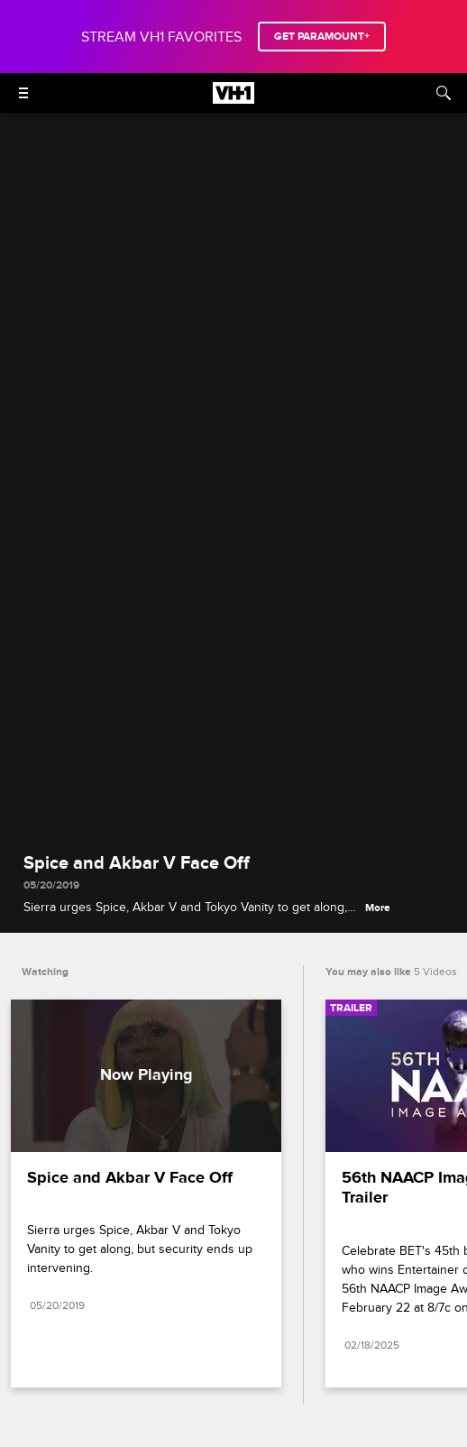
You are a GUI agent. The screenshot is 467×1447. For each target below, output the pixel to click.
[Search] (443, 93)
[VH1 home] (233, 99)
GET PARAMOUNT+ (322, 36)
